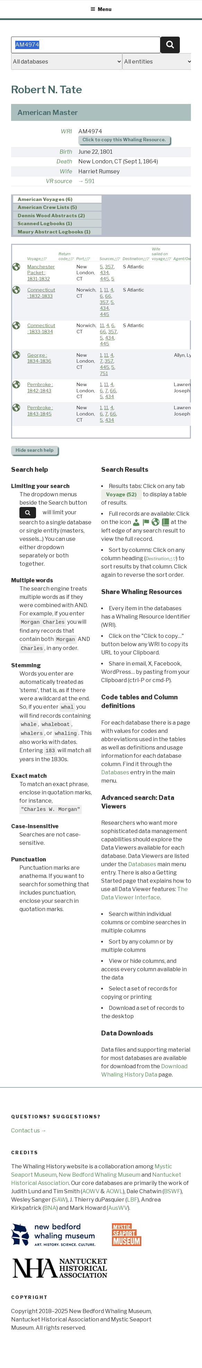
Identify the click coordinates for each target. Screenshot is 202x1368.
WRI (66, 131)
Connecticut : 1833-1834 (41, 328)
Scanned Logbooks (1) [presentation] (45, 223)
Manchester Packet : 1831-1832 (41, 272)
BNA (50, 1208)
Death (64, 161)
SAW (59, 1199)
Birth (66, 152)
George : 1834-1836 (39, 358)
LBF (132, 1199)
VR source (59, 181)
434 (104, 272)
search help (34, 450)
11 (106, 290)
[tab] (57, 199)
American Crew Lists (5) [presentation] (47, 207)
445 (104, 278)
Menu (101, 9)
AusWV (118, 1208)
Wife (66, 171)
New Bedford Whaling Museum (99, 1174)
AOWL (114, 1191)
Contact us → (28, 1130)
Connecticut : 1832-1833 (41, 293)
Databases (115, 772)
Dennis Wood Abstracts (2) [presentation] (51, 215)
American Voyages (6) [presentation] (45, 199)
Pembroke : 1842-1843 (40, 387)
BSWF (172, 1191)
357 (109, 266)
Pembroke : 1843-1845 (40, 411)
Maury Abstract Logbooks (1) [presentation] (54, 232)
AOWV (90, 1191)
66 (108, 296)
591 (90, 181)
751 (104, 373)
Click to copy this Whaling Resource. (124, 139)
